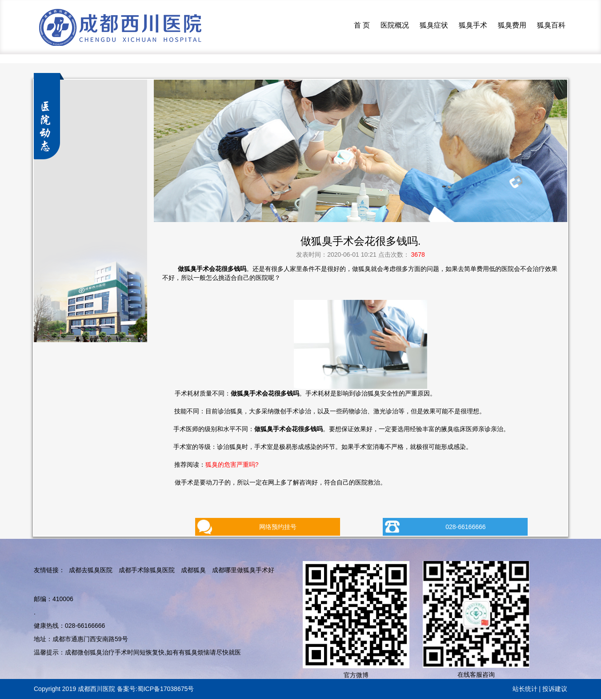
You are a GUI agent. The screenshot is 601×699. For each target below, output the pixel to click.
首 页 (362, 25)
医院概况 (395, 25)
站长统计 (525, 688)
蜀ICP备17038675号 (165, 688)
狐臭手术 (473, 25)
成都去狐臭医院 (90, 570)
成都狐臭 (193, 570)
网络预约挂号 (277, 526)
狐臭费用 (512, 25)
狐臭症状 (434, 25)
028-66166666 (465, 526)
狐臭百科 (551, 25)
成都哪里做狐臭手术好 (243, 570)
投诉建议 (554, 688)
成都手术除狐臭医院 (147, 570)
